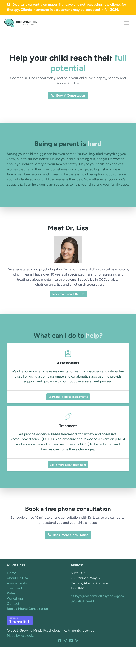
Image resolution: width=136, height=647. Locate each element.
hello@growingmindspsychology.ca (97, 596)
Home (11, 573)
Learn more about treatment (68, 464)
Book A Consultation (68, 95)
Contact (13, 603)
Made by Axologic (20, 636)
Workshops (15, 598)
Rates (11, 593)
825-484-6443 (82, 601)
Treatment (14, 588)
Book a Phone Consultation (27, 609)
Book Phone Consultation (68, 535)
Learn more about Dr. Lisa (68, 294)
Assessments (17, 583)
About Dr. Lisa (17, 578)
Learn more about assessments (68, 396)
